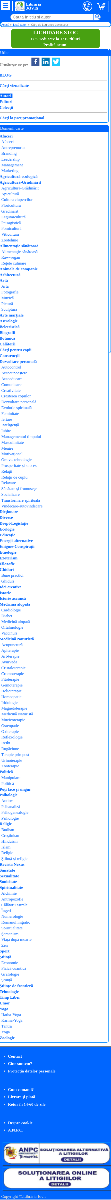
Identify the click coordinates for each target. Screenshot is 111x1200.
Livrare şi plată (21, 1097)
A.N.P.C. (15, 1130)
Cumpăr (18, 182)
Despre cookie (20, 1123)
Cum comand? (21, 1089)
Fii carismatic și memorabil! (28, 129)
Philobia (57, 158)
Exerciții (59, 165)
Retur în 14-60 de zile (27, 1104)
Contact (15, 1056)
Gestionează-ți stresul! (23, 246)
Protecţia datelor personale (32, 1071)
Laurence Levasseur (69, 152)
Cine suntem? (20, 1063)
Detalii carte (15, 193)
